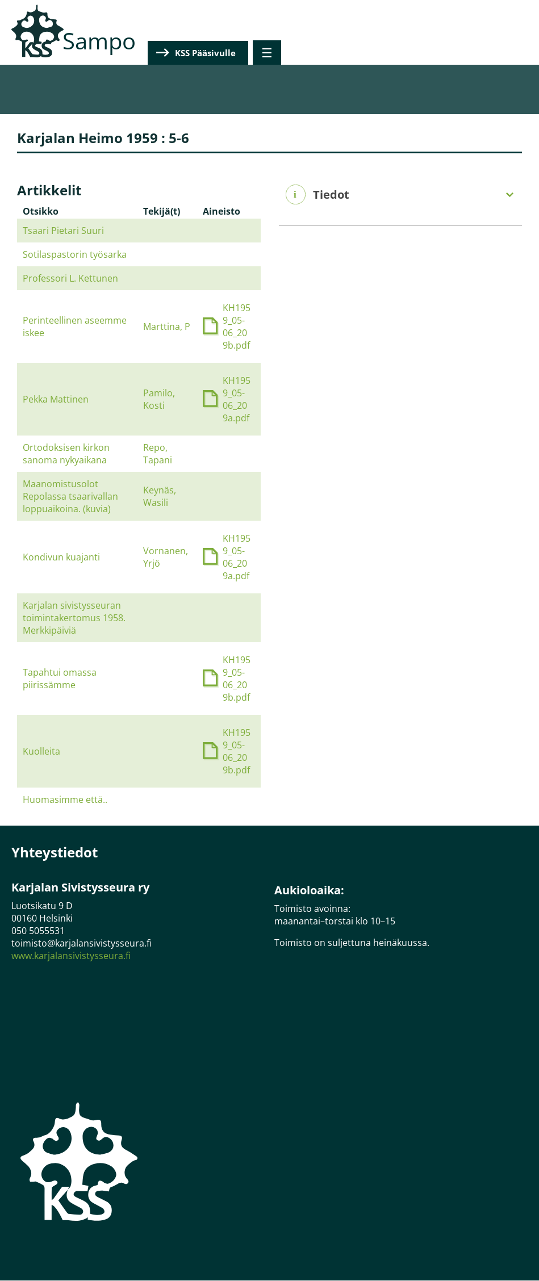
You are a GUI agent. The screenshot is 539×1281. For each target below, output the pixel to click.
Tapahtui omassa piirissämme (60, 678)
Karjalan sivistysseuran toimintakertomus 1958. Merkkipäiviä (74, 618)
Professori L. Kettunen (70, 278)
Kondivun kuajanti (61, 557)
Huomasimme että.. (65, 799)
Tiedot (331, 194)
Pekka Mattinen (56, 399)
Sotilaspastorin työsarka (75, 254)
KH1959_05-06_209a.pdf (236, 399)
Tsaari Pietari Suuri (63, 230)
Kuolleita (41, 751)
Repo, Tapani (157, 453)
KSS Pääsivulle (463, 52)
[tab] (401, 195)
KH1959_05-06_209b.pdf (236, 326)
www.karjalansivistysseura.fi (71, 955)
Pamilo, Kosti (159, 399)
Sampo (99, 40)
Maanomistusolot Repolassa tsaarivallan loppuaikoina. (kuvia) (70, 496)
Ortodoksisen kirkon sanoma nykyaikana (66, 453)
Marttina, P (166, 326)
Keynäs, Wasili (159, 496)
